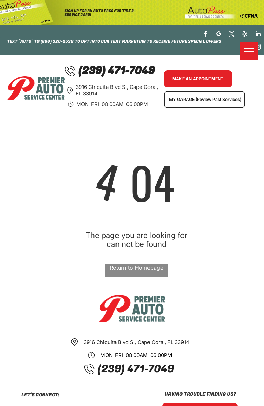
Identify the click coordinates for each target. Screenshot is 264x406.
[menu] (249, 51)
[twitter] (232, 34)
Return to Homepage (136, 267)
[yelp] (245, 34)
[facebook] (205, 34)
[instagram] (258, 47)
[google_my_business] (218, 34)
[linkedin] (258, 34)
